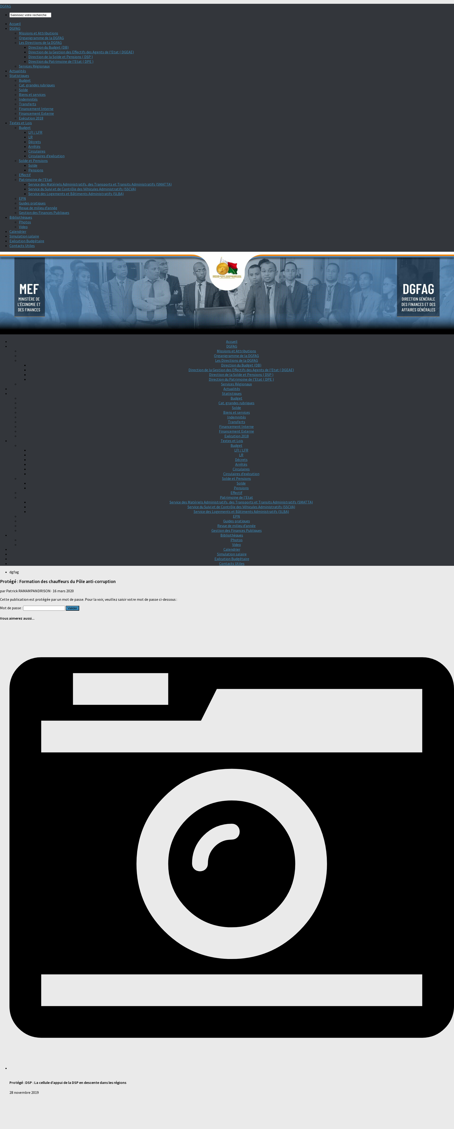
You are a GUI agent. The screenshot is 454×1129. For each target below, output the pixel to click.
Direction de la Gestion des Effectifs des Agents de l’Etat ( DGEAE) (81, 52)
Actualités (17, 70)
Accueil (15, 23)
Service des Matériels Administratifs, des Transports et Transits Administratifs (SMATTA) (100, 184)
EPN (22, 198)
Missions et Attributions (38, 33)
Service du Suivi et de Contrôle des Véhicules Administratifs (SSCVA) (82, 189)
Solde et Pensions (33, 160)
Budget (25, 80)
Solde (23, 89)
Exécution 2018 (31, 118)
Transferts (27, 104)
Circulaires (36, 151)
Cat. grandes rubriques (37, 85)
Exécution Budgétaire (26, 241)
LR (30, 137)
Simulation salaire (24, 236)
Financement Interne (36, 108)
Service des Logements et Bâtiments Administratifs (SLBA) (76, 193)
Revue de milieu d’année (38, 207)
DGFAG (5, 6)
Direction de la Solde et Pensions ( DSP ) (60, 56)
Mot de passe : (32, 607)
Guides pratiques (32, 203)
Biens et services (32, 94)
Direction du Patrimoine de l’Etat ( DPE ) (60, 61)
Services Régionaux (34, 66)
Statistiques (19, 75)
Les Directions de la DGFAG (40, 42)
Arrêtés (34, 146)
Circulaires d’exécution (46, 155)
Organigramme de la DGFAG (41, 37)
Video (23, 226)
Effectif (25, 174)
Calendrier (17, 231)
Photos (25, 222)
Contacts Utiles (22, 245)
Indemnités (28, 99)
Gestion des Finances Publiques (44, 212)
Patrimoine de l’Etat (35, 179)
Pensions (35, 170)
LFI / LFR (35, 132)
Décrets (34, 141)
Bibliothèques (20, 217)
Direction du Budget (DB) (48, 47)
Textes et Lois (20, 122)
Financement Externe (36, 113)
